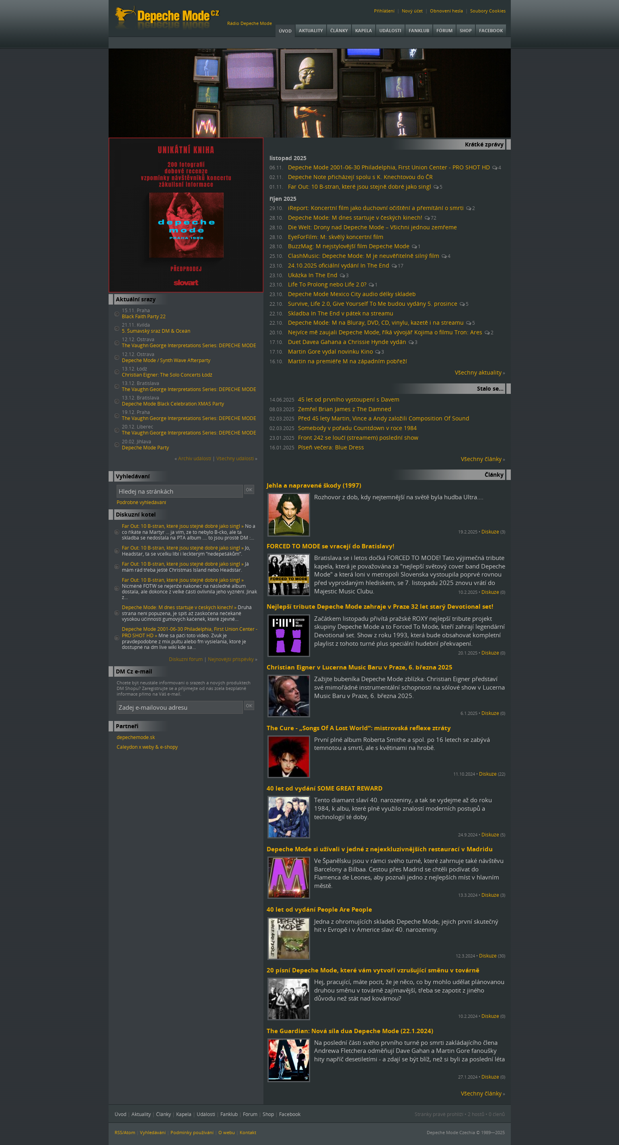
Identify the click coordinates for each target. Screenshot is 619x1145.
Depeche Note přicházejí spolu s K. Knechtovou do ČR (360, 177)
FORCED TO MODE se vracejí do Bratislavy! (330, 546)
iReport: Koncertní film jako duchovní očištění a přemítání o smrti (376, 208)
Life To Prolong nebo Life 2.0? (327, 284)
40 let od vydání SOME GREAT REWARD (325, 788)
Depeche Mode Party (145, 447)
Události (390, 30)
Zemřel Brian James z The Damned (344, 409)
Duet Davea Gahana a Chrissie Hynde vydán (347, 342)
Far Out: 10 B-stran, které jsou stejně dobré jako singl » (183, 526)
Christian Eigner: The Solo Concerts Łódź (167, 374)
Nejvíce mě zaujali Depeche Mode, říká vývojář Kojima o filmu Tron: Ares (385, 332)
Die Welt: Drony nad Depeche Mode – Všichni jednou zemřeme (372, 227)
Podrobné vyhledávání (141, 502)
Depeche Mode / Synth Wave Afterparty (166, 360)
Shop (466, 30)
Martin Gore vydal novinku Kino (330, 351)
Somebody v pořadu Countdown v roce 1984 (357, 428)
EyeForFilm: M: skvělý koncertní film (335, 237)
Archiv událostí (194, 458)
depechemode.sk (136, 737)
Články (339, 30)
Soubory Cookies (488, 11)
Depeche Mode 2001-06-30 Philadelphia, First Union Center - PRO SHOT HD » (189, 632)
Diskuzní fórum (186, 659)
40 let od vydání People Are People (319, 909)
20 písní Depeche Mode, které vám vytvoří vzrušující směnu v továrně (373, 970)
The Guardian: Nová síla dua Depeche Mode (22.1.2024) (350, 1031)
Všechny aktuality (478, 372)
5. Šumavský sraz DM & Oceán (156, 330)
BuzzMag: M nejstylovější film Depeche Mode (348, 246)
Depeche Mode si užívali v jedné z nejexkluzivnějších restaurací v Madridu (380, 849)
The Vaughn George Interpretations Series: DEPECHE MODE (189, 345)
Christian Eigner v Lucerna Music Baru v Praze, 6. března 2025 (359, 667)
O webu (226, 1132)
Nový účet (412, 11)
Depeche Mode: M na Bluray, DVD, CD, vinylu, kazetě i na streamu (376, 322)
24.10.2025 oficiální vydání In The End (338, 265)
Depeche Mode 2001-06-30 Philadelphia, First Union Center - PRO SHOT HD (389, 167)
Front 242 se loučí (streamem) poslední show (358, 437)
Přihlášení (384, 11)
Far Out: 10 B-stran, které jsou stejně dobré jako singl (359, 186)
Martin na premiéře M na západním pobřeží (347, 361)
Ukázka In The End (312, 275)
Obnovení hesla (446, 11)
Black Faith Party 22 (144, 316)
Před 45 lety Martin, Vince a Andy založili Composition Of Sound (383, 418)
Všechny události (235, 458)
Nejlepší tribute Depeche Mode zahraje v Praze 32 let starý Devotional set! (380, 606)
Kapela (363, 30)
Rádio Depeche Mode (249, 23)
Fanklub (419, 30)
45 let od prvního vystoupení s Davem (348, 399)
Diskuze (490, 531)
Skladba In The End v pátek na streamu (340, 313)
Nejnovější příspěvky (231, 659)
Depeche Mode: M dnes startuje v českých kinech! (355, 217)
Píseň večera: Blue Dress (331, 447)
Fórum (444, 30)
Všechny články (481, 459)
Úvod (285, 31)
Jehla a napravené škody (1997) (314, 485)
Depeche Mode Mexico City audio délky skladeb (352, 294)
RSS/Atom (125, 1132)
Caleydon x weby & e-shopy (147, 746)
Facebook (491, 30)
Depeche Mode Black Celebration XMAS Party (173, 403)
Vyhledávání (153, 1132)
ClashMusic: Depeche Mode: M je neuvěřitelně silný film (363, 255)
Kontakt (248, 1132)
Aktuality (311, 30)
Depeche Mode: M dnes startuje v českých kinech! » (179, 607)
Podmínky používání (192, 1132)
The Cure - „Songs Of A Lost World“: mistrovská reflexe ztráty (359, 728)
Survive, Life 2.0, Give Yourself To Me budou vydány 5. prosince (372, 303)
